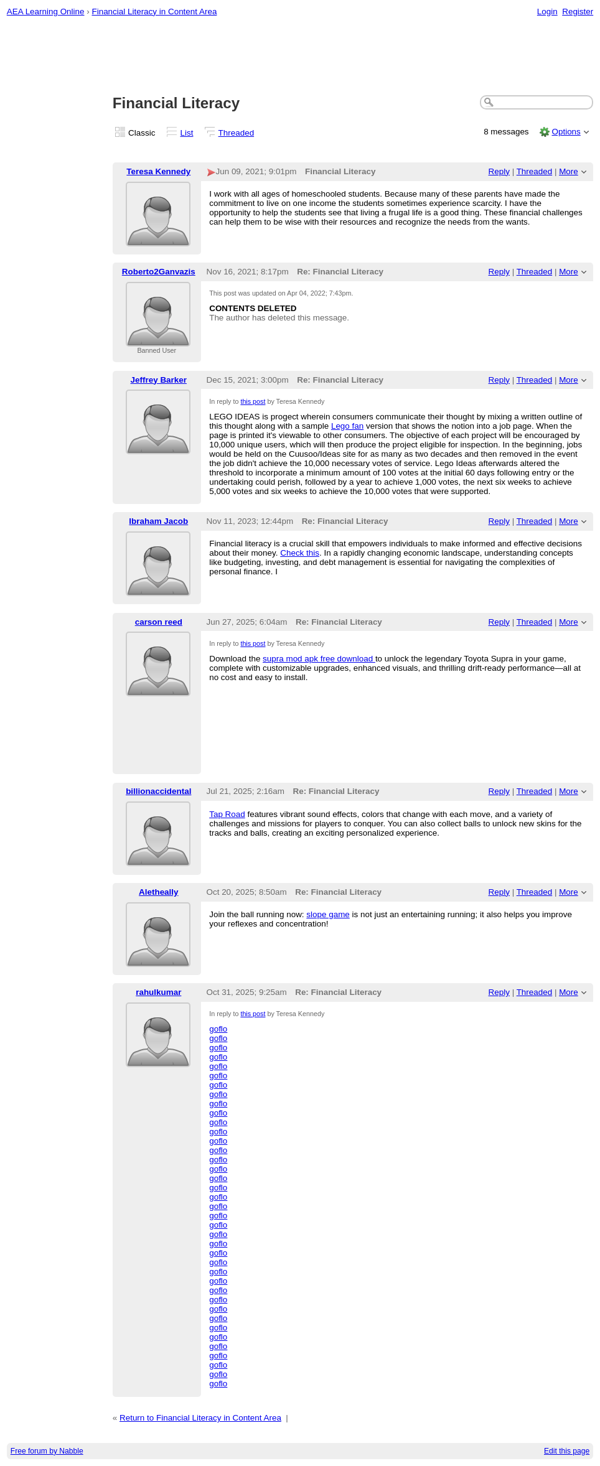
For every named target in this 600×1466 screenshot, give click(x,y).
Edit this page (566, 1451)
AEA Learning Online (46, 11)
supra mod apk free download (319, 658)
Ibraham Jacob (158, 521)
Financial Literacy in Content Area (154, 11)
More (568, 171)
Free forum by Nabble (47, 1451)
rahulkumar (158, 992)
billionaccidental (158, 791)
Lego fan (347, 426)
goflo (218, 1029)
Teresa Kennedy (158, 171)
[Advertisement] (300, 57)
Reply (499, 171)
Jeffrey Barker (159, 380)
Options (565, 131)
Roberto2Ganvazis (158, 271)
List (187, 133)
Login (547, 11)
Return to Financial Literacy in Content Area (200, 1417)
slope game (327, 914)
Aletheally (158, 892)
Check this (299, 553)
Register (577, 11)
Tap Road (227, 814)
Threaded (236, 133)
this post (252, 401)
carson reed (158, 622)
